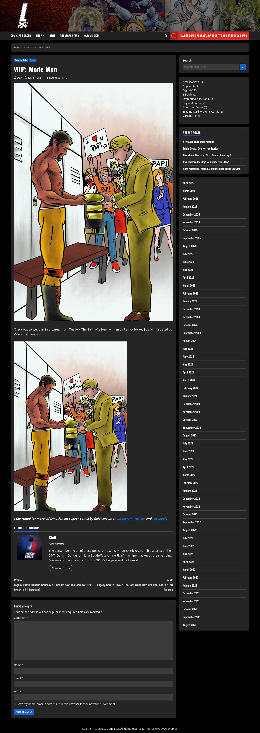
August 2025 (189, 246)
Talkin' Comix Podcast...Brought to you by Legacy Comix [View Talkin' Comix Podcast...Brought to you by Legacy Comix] (208, 36)
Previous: (53, 585)
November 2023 (191, 412)
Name (19, 665)
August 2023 (189, 435)
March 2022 (189, 569)
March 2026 (189, 191)
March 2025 (189, 285)
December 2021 (191, 593)
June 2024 (188, 356)
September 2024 (192, 333)
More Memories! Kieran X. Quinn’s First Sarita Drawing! (212, 169)
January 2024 (190, 396)
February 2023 (190, 483)
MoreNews (153, 729)
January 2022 (190, 585)
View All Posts (62, 568)
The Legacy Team (69, 35)
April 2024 (188, 372)
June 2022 (188, 546)
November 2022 (191, 506)
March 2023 (189, 475)
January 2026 (190, 206)
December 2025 (191, 214)
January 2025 (190, 301)
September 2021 (191, 617)
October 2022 (190, 514)
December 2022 (191, 498)
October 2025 (190, 230)
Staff (19, 77)
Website (19, 691)
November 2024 (191, 317)
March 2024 (189, 380)
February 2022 (190, 577)
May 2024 (188, 364)
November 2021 (191, 601)
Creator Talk (21, 60)
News (52, 35)
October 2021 (190, 609)
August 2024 (189, 341)
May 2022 (188, 554)
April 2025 (188, 277)
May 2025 (188, 270)
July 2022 (188, 538)
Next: (133, 585)
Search (187, 60)
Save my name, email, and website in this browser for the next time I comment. (66, 704)
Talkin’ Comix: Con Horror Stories (200, 148)
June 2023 (188, 451)
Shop (39, 35)
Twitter (139, 519)
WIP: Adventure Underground (198, 142)
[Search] (243, 67)
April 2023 (188, 467)
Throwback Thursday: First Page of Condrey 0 (207, 155)
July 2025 (188, 254)
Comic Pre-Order (21, 35)
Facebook (159, 519)
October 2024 (190, 325)
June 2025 (188, 262)
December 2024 (191, 309)
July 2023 (188, 443)
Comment (21, 618)
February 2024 (190, 388)
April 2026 (188, 183)
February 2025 (190, 293)
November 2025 (191, 222)
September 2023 (192, 428)
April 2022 (188, 562)
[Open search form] (166, 36)
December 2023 (191, 404)
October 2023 (190, 420)
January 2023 (190, 491)
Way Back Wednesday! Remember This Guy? (206, 162)
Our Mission (91, 35)
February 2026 (190, 198)
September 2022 (192, 522)
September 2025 (192, 238)
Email (18, 678)
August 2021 (189, 625)
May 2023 (188, 459)
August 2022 (189, 530)
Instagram (124, 519)
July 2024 (188, 349)
